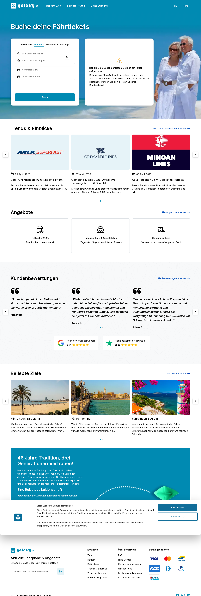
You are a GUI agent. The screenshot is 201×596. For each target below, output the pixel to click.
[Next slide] (195, 154)
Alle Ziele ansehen (178, 373)
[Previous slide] (5, 154)
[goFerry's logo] (26, 5)
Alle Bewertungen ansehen (174, 278)
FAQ (120, 555)
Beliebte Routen (76, 5)
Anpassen (178, 578)
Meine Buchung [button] (99, 5)
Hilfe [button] (185, 5)
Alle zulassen (177, 569)
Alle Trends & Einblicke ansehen (171, 128)
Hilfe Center (124, 559)
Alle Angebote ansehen (176, 212)
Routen (91, 559)
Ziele (89, 555)
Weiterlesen (27, 520)
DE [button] (175, 5)
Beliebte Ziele (54, 5)
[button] (100, 201)
